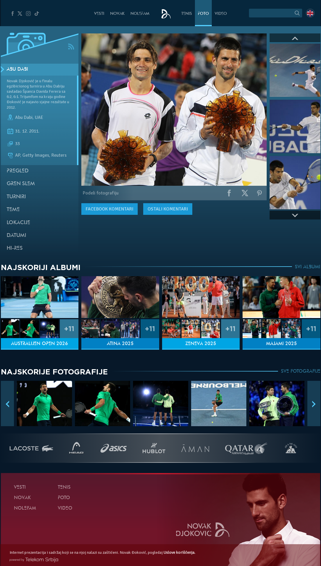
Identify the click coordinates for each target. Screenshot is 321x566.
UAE (39, 117)
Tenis (186, 14)
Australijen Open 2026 (39, 344)
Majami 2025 (281, 344)
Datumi (16, 235)
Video (221, 14)
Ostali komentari (168, 209)
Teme (13, 210)
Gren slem (21, 184)
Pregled (17, 171)
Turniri (16, 197)
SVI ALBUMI (307, 267)
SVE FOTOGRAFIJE (300, 371)
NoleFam (139, 14)
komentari (109, 209)
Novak (117, 14)
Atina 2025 (120, 344)
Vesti (99, 14)
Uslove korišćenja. (179, 552)
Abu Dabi (17, 69)
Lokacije (18, 223)
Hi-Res (15, 248)
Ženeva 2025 (200, 344)
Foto (203, 14)
